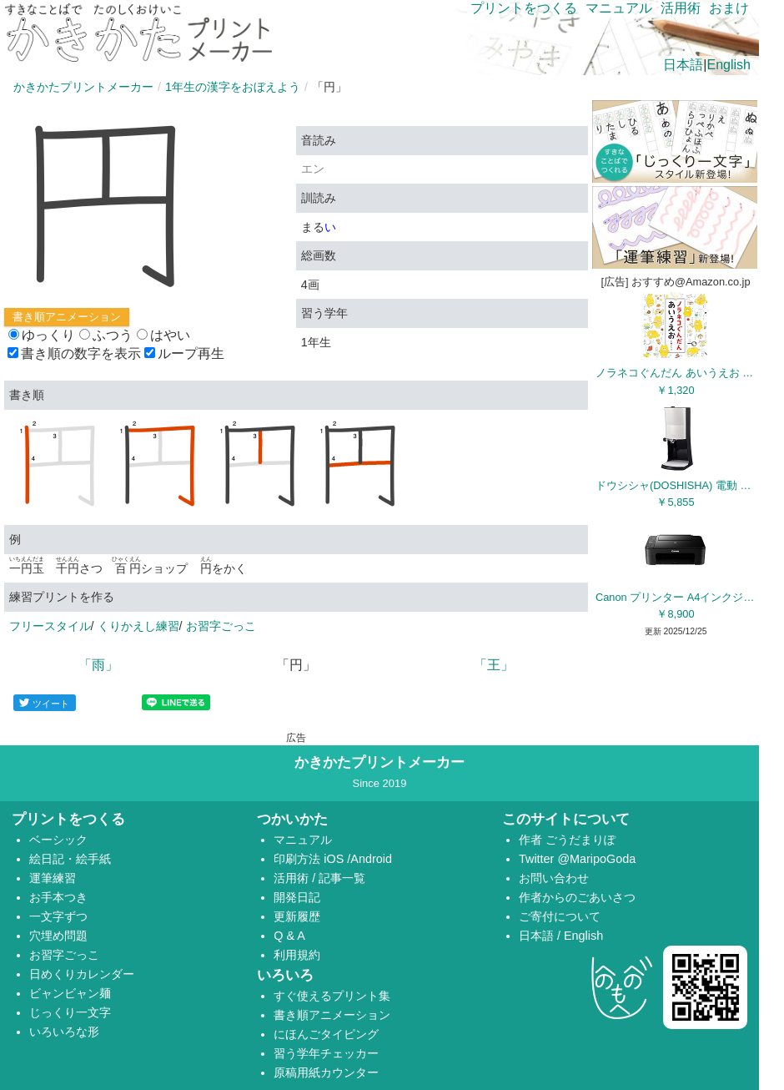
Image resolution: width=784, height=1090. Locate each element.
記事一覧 (342, 878)
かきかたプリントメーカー (83, 86)
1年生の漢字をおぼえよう (232, 86)
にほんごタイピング (326, 1034)
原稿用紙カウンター (326, 1072)
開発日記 (297, 897)
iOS (335, 858)
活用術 (681, 8)
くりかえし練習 (138, 626)
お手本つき (58, 897)
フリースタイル (50, 626)
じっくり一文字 (70, 1012)
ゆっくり (41, 335)
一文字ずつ (58, 916)
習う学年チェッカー (326, 1053)
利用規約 (297, 954)
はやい (163, 335)
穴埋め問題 (58, 935)
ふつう (106, 335)
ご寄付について (560, 916)
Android (371, 858)
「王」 (494, 665)
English (729, 65)
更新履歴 (297, 916)
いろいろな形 (64, 1031)
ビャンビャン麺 (70, 993)
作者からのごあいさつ (577, 897)
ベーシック (58, 839)
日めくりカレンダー (81, 974)
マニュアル (618, 8)
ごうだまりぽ (580, 839)
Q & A (289, 935)
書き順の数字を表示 (74, 353)
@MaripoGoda (596, 858)
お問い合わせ (554, 878)
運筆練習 (52, 878)
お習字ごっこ (221, 626)
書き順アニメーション (67, 316)
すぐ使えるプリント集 (332, 995)
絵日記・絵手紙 (70, 858)
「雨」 (98, 665)
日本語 (683, 65)
